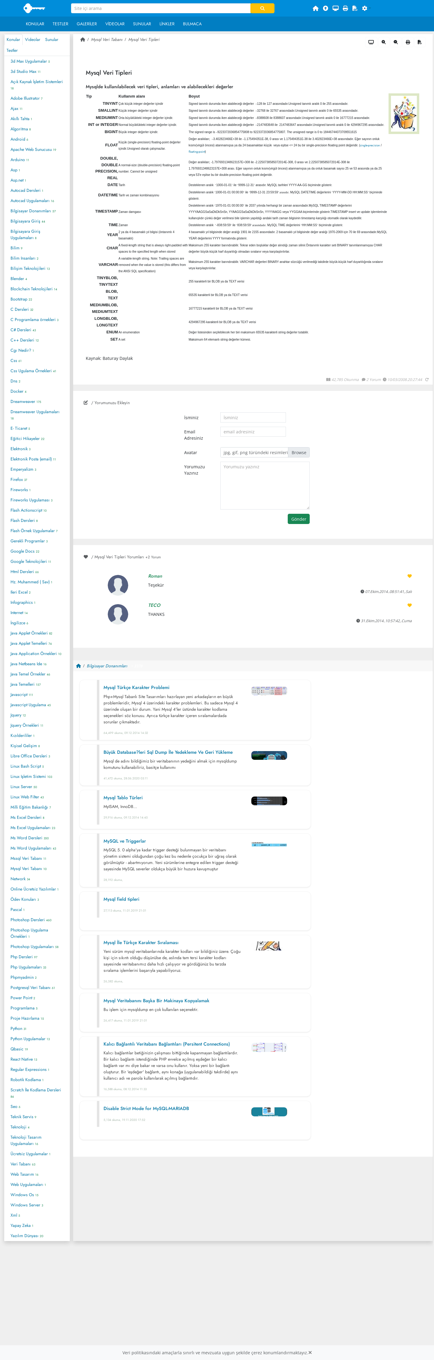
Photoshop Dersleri (31, 920)
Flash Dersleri (24, 520)
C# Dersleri (23, 330)
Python (18, 1028)
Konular (35, 24)
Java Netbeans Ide (29, 664)
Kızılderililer (23, 735)
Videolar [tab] (32, 39)
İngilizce (19, 623)
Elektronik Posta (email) (33, 459)
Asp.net (18, 180)
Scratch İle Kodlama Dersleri (36, 1093)
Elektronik (20, 449)
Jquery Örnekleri (27, 725)
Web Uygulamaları (28, 1184)
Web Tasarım (25, 1174)
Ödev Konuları (25, 899)
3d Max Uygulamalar (30, 61)
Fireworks (21, 490)
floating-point (197, 151)
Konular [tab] (13, 39)
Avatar (190, 452)
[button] (366, 8)
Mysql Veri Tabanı (29, 869)
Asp (15, 170)
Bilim (17, 248)
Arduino (20, 160)
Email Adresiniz (193, 435)
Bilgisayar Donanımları (33, 211)
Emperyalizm (23, 469)
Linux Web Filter (27, 797)
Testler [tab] (12, 50)
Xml (15, 1215)
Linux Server (24, 787)
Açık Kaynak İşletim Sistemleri (37, 85)
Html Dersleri (25, 572)
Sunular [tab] (51, 39)
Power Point (23, 998)
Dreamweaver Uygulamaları (35, 415)
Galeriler (87, 24)
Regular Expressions (30, 1069)
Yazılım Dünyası (27, 1236)
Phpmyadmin (24, 977)
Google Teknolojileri (31, 561)
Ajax (17, 108)
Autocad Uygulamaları (32, 201)
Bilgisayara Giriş (28, 221)
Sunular (142, 24)
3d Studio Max (26, 71)
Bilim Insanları (25, 258)
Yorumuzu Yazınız (194, 470)
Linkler (167, 24)
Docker (18, 391)
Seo (15, 1106)
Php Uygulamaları (28, 967)
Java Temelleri (26, 684)
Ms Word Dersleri (30, 838)
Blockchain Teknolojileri (34, 289)
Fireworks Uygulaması (31, 500)
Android (19, 139)
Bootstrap (21, 299)
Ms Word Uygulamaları (33, 848)
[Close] (310, 1352)
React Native (24, 1059)
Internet (19, 613)
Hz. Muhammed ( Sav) (31, 582)
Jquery (18, 715)
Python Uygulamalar (30, 1039)
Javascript (22, 694)
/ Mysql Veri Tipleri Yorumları (122, 557)
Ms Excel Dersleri (27, 817)
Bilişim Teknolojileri (30, 268)
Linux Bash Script (27, 766)
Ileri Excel (21, 592)
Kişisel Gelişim (25, 746)
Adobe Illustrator (26, 98)
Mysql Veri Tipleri (144, 39)
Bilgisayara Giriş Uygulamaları (25, 234)
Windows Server (27, 1205)
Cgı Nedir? (22, 350)
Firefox (19, 479)
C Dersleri (22, 309)
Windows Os (25, 1195)
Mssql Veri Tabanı (28, 858)
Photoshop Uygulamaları (34, 947)
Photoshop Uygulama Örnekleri (29, 933)
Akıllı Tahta (21, 119)
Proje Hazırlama (27, 1018)
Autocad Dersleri (27, 190)
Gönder (298, 519)
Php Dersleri (24, 957)
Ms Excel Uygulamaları (33, 828)
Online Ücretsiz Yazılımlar (35, 889)
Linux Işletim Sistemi (31, 776)
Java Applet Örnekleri (31, 633)
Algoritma (21, 129)
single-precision (370, 145)
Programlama (24, 1008)
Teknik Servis (23, 1117)
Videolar (115, 24)
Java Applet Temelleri (31, 643)
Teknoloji (20, 1127)
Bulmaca (192, 24)
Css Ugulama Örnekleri (33, 371)
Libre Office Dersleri (30, 756)
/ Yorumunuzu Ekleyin (107, 403)
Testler (60, 24)
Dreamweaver (26, 401)
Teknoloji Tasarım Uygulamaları (26, 1140)
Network (20, 879)
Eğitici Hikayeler (28, 438)
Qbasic (19, 1049)
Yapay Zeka (22, 1225)
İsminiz (191, 417)
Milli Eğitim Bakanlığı (31, 807)
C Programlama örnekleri (34, 320)
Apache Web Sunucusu (33, 149)
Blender (19, 279)
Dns (15, 381)
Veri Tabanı (23, 1164)
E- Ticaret (20, 428)
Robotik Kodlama (27, 1080)
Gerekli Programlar (29, 541)
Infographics (23, 602)
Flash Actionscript (29, 510)
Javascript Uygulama (31, 705)
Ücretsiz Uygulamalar (31, 1154)
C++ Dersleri (25, 340)
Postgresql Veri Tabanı (33, 987)
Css (16, 360)
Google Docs (25, 551)
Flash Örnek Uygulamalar (34, 531)
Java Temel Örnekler (30, 674)
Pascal (18, 909)
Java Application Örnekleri (36, 653)
